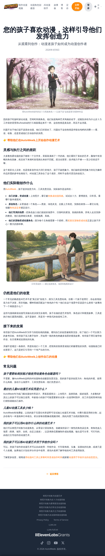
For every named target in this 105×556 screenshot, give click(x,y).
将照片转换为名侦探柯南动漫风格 (52, 515)
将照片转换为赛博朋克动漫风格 (52, 503)
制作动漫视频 (23, 6)
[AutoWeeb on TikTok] (42, 543)
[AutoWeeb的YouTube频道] (56, 543)
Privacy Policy (43, 520)
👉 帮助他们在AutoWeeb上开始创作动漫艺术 (31, 140)
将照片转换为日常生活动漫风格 (52, 507)
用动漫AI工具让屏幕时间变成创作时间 (43, 457)
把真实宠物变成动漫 (77, 220)
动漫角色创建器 (35, 6)
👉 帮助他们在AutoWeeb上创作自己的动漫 (30, 356)
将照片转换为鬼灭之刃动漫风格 (52, 511)
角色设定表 (15, 207)
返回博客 (52, 473)
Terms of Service (61, 520)
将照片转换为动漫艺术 (52, 495)
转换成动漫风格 (55, 195)
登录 (88, 6)
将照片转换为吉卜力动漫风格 (52, 499)
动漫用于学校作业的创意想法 (83, 457)
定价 (67, 6)
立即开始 (77, 6)
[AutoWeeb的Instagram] (48, 543)
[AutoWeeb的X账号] (63, 543)
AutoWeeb (10, 189)
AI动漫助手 (47, 6)
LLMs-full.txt (52, 529)
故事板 (56, 6)
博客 (62, 6)
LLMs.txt (52, 524)
